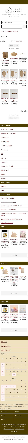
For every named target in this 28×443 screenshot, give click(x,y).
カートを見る (17, 415)
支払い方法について (10, 424)
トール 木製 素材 (8, 31)
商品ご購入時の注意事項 (7, 223)
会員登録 (17, 411)
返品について (7, 426)
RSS (12, 431)
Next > (16, 45)
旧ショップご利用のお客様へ (8, 198)
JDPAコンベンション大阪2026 (8, 209)
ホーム (2, 31)
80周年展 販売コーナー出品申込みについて (11, 219)
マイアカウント (4, 411)
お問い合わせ (3, 419)
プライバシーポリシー (9, 429)
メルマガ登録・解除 (19, 429)
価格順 (17, 41)
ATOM (15, 431)
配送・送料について (21, 424)
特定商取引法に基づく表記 (17, 426)
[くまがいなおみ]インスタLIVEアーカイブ (11, 205)
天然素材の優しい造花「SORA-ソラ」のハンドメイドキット (13, 214)
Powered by (14, 439)
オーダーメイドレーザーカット (8, 202)
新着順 (21, 41)
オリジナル (15, 31)
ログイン (3, 415)
